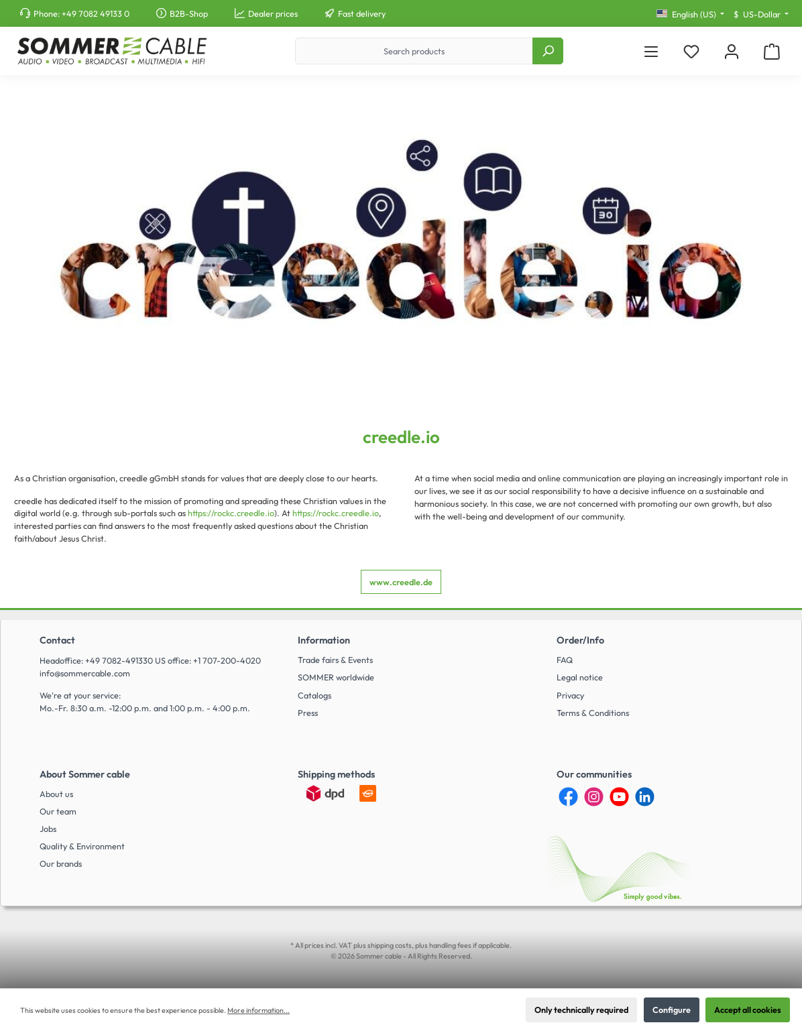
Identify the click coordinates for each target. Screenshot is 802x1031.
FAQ (565, 659)
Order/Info (580, 640)
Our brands (61, 863)
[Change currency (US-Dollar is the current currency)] (761, 14)
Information (324, 640)
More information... (258, 1010)
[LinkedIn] (644, 796)
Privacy (570, 695)
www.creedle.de (401, 582)
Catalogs (314, 695)
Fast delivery (362, 13)
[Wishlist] (691, 51)
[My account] (731, 51)
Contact (57, 640)
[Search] (547, 51)
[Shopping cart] (772, 51)
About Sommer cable (85, 774)
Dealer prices (273, 13)
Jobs (48, 828)
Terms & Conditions (593, 712)
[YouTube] (619, 796)
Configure (671, 1009)
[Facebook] (568, 796)
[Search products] (414, 51)
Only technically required (581, 1009)
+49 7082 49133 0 (95, 13)
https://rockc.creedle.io (231, 512)
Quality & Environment (82, 846)
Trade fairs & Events (335, 659)
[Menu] (651, 51)
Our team (58, 811)
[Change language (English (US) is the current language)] (690, 14)
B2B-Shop (189, 13)
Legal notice (580, 677)
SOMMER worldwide (336, 677)
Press (308, 712)
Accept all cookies (747, 1009)
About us (56, 793)
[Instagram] (594, 796)
